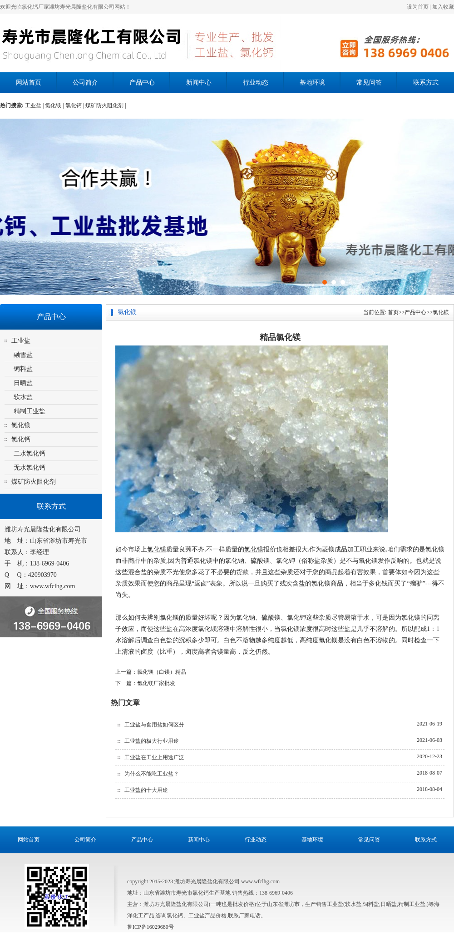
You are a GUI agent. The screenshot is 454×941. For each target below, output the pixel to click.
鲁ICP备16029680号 (150, 927)
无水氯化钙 (29, 467)
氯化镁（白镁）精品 (161, 672)
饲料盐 (23, 368)
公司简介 (85, 82)
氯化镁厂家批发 (156, 683)
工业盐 (20, 340)
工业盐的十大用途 (146, 790)
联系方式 (426, 82)
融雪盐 (23, 354)
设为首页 (418, 7)
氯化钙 (20, 439)
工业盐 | (35, 105)
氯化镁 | (55, 105)
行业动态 (255, 82)
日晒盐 (23, 383)
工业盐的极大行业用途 (151, 741)
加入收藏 (443, 7)
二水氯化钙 (29, 453)
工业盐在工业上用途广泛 (154, 757)
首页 (393, 312)
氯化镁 (20, 425)
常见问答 (369, 82)
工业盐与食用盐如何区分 (154, 724)
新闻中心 (199, 82)
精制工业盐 (29, 411)
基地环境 (312, 82)
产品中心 (142, 82)
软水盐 (23, 397)
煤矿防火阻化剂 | (105, 105)
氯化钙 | (75, 105)
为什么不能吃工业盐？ (151, 774)
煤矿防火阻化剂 (33, 481)
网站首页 (28, 82)
